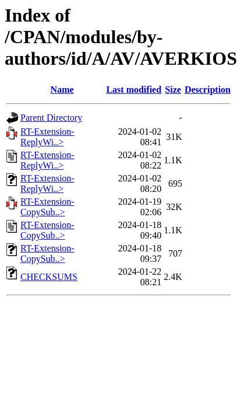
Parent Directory (51, 118)
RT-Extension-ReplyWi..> (47, 137)
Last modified (133, 89)
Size (173, 89)
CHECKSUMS (48, 277)
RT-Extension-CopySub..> (47, 207)
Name (62, 89)
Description (208, 89)
